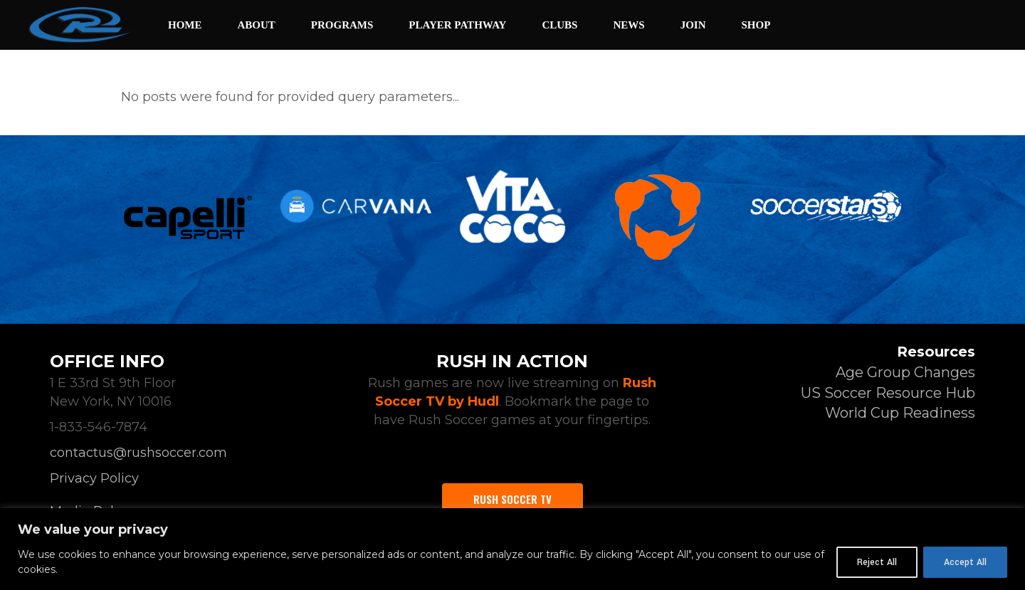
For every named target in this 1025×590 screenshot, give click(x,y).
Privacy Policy (94, 478)
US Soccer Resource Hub (888, 392)
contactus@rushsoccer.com (138, 452)
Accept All (965, 562)
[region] (512, 549)
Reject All (877, 562)
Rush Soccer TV (512, 499)
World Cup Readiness (900, 412)
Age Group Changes (905, 372)
